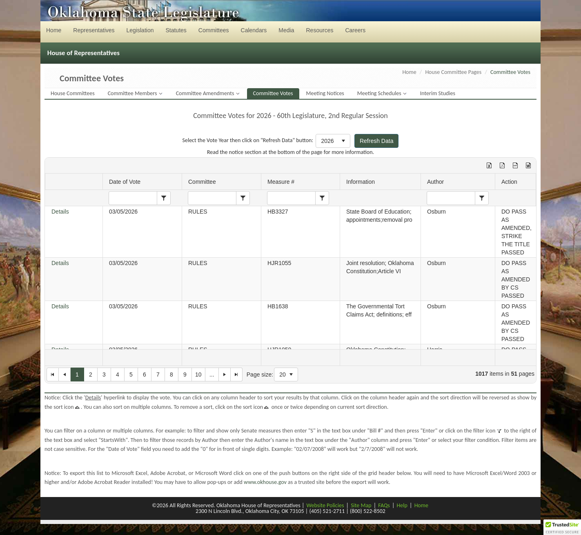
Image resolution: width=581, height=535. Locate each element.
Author (435, 181)
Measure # (280, 181)
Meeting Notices (325, 93)
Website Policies (325, 505)
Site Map (361, 505)
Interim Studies (437, 93)
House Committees (73, 93)
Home (409, 72)
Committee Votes (273, 93)
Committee (202, 181)
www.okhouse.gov (265, 482)
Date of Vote (124, 181)
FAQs (384, 505)
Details (60, 211)
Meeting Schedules (380, 93)
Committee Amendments (206, 93)
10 (198, 374)
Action (509, 181)
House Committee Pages (453, 72)
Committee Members (133, 93)
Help (402, 505)
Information (360, 181)
